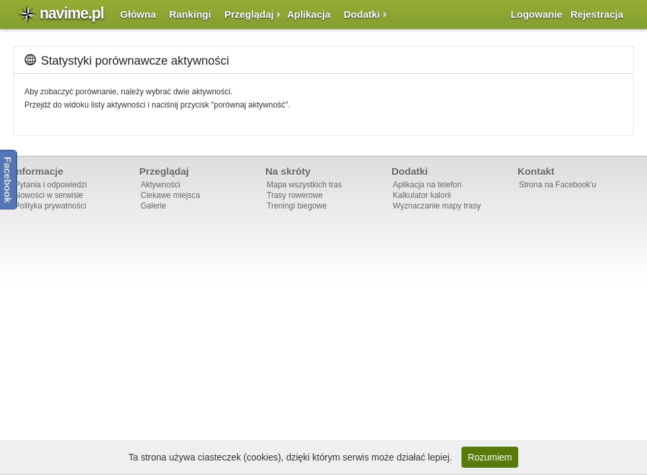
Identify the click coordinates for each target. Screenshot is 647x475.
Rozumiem (490, 457)
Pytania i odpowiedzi (50, 184)
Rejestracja (596, 14)
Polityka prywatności (50, 205)
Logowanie (536, 14)
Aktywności (160, 184)
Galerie (153, 205)
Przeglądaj (249, 14)
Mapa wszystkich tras (304, 184)
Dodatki (362, 14)
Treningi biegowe (297, 205)
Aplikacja (309, 14)
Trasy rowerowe (295, 195)
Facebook (8, 179)
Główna (138, 14)
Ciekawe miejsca (170, 195)
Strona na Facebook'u (557, 184)
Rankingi (190, 14)
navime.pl (72, 13)
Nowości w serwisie (49, 195)
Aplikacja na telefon (427, 184)
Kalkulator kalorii (422, 195)
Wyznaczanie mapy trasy (437, 205)
